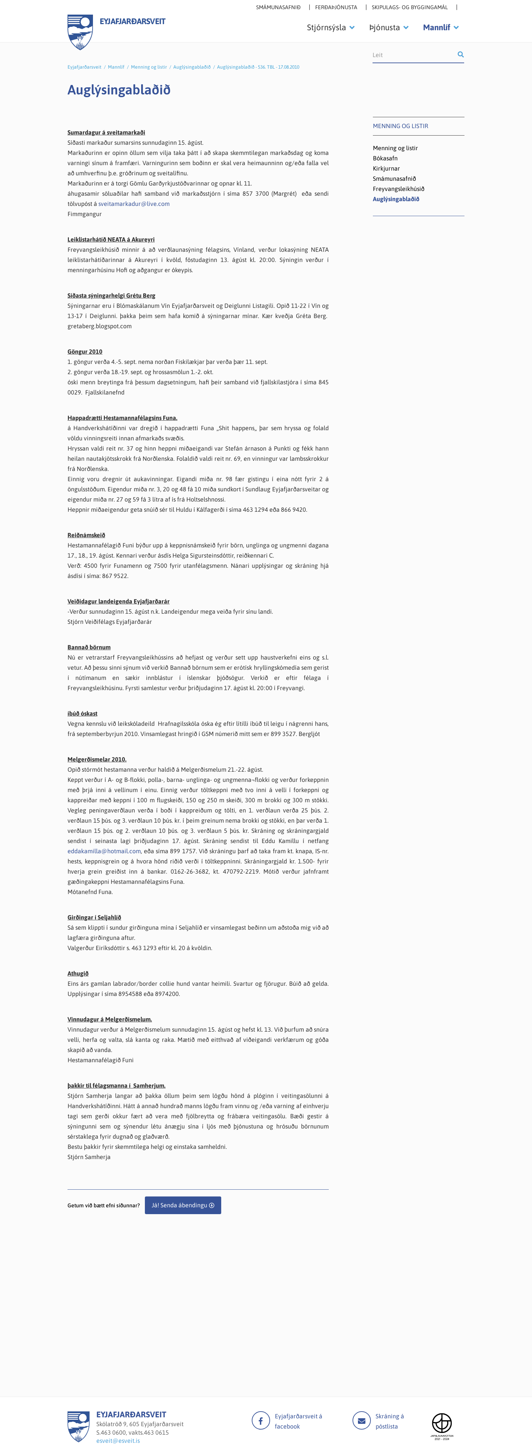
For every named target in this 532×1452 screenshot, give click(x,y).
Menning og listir (149, 67)
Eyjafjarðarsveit (84, 67)
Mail (362, 1420)
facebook (261, 1420)
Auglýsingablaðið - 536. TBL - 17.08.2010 (258, 67)
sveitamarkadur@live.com (134, 203)
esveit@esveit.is (118, 1440)
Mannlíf (116, 67)
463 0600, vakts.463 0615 (135, 1432)
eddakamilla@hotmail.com (104, 851)
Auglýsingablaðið (192, 67)
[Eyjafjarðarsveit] (79, 1440)
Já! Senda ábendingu (179, 1205)
